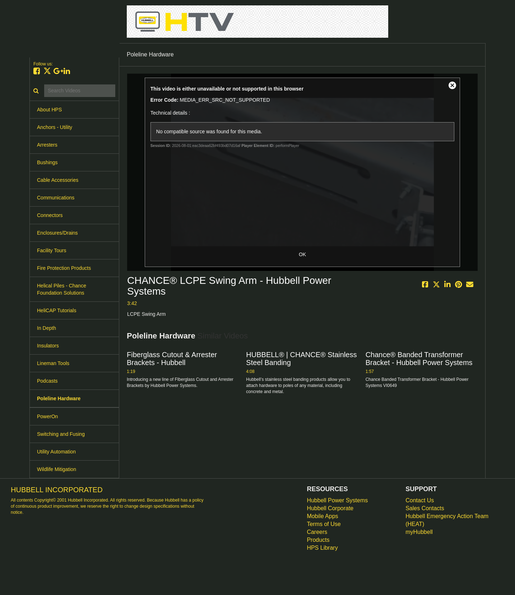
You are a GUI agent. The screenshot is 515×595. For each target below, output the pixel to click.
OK (302, 254)
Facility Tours (51, 250)
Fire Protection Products (64, 268)
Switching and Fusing (61, 434)
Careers (317, 532)
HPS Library (322, 548)
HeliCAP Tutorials (56, 310)
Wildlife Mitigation (56, 469)
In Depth (46, 328)
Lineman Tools (53, 363)
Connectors (50, 215)
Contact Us (419, 500)
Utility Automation (56, 452)
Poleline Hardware (58, 398)
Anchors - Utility (54, 127)
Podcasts (47, 381)
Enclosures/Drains (57, 233)
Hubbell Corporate (330, 508)
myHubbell (419, 532)
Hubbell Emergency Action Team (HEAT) (446, 520)
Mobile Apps (322, 516)
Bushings (47, 162)
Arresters (47, 145)
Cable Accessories (57, 180)
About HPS (49, 109)
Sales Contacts (424, 508)
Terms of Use (323, 524)
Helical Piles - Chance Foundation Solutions (61, 289)
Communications (55, 197)
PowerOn (47, 416)
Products (318, 540)
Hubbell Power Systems (337, 500)
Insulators (48, 346)
